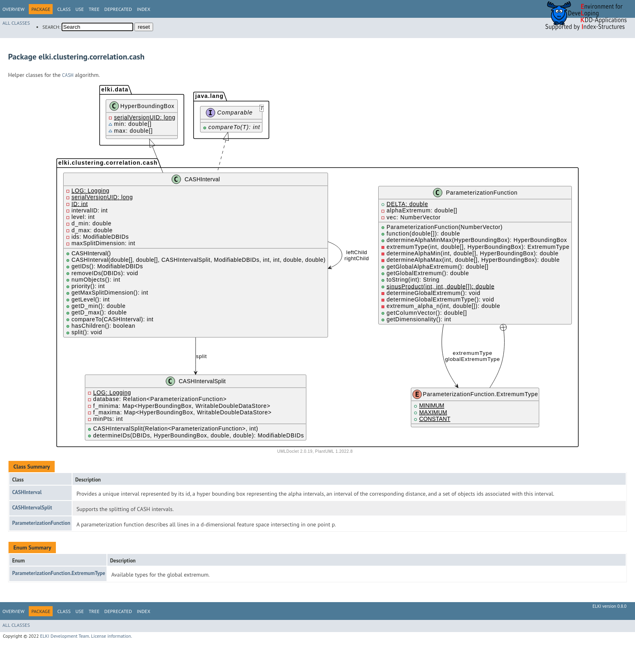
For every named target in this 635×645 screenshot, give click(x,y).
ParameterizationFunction (41, 523)
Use (79, 9)
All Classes (16, 23)
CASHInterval (27, 492)
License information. (111, 636)
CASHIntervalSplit (32, 507)
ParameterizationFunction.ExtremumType (58, 573)
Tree (94, 9)
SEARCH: (51, 27)
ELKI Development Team (64, 636)
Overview (13, 9)
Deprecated (118, 9)
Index (143, 9)
